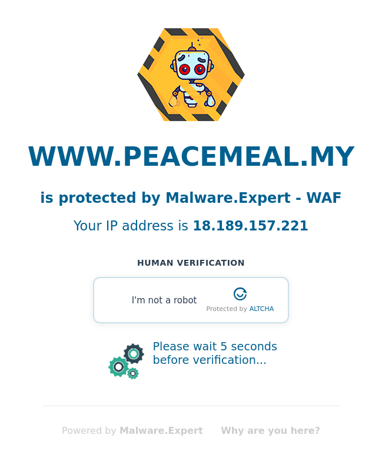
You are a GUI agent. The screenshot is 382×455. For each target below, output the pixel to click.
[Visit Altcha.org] (240, 293)
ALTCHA (262, 309)
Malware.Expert (161, 430)
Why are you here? (270, 430)
